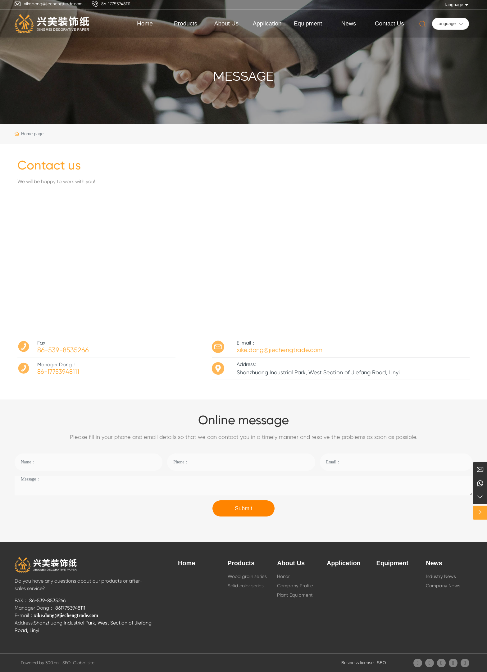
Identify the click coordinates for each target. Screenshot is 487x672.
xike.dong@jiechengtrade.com (53, 3)
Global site (83, 662)
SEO (381, 662)
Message (243, 76)
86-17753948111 (115, 3)
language (454, 4)
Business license (357, 662)
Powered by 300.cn (41, 662)
